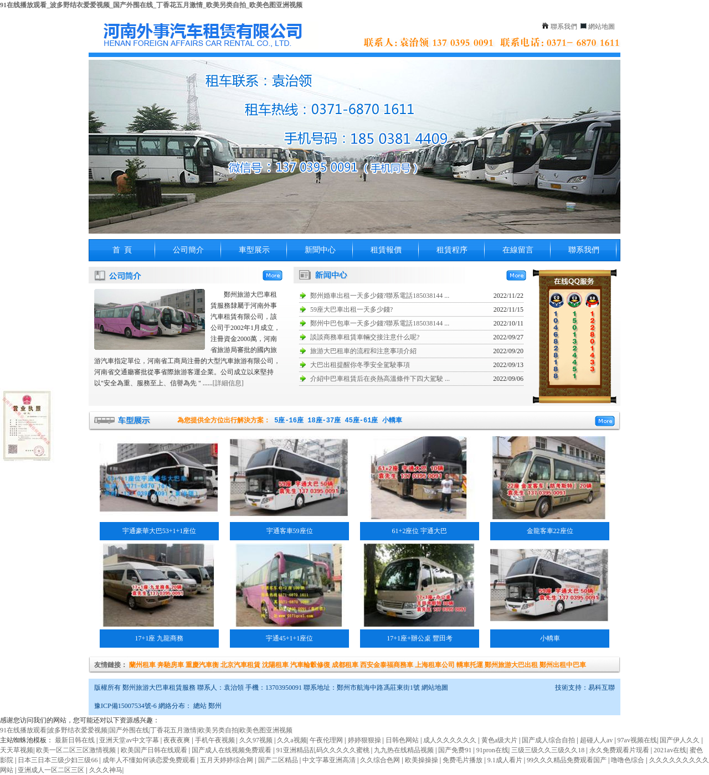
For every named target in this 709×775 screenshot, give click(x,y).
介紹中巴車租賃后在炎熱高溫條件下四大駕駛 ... (380, 379)
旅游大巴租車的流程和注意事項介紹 (363, 351)
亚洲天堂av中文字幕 (129, 740)
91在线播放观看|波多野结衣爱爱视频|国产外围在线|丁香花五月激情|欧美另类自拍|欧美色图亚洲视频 (146, 730)
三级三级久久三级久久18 (548, 750)
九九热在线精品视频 (404, 750)
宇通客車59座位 (289, 531)
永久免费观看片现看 (620, 750)
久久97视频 (256, 740)
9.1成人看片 (505, 760)
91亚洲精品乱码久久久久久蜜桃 (323, 750)
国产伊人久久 (680, 740)
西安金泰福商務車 (386, 665)
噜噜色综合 (628, 760)
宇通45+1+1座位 (290, 638)
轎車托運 (469, 665)
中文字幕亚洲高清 (329, 760)
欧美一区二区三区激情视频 (76, 750)
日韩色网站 (403, 740)
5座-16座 (289, 420)
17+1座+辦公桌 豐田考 (420, 638)
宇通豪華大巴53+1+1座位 (159, 531)
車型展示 (254, 250)
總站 (200, 706)
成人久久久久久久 (450, 740)
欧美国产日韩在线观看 (155, 750)
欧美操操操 (422, 760)
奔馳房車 (170, 665)
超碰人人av (597, 740)
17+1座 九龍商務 (159, 638)
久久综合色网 (381, 760)
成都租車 (345, 665)
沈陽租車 (275, 665)
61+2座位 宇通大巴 (420, 531)
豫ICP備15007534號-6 (125, 706)
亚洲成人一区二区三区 (52, 770)
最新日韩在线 (75, 740)
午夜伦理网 (327, 740)
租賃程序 (451, 250)
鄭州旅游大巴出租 (511, 665)
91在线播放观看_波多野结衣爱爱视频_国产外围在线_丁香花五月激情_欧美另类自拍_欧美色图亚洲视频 (151, 5)
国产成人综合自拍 (549, 740)
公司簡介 (188, 250)
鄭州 (215, 706)
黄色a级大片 (500, 740)
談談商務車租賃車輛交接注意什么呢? (364, 337)
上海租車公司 (435, 665)
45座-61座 (361, 420)
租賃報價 (386, 250)
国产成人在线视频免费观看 (232, 750)
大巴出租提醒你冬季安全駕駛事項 (360, 365)
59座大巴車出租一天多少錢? (351, 309)
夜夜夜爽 (177, 740)
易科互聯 (601, 687)
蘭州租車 (142, 665)
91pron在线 (492, 750)
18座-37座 (324, 420)
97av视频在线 (637, 740)
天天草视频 (16, 750)
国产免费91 (455, 750)
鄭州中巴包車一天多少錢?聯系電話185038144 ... (379, 323)
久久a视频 (291, 740)
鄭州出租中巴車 (563, 665)
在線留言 (517, 250)
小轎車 (392, 420)
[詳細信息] (228, 383)
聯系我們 (564, 26)
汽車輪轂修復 (310, 665)
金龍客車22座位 (550, 531)
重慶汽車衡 (202, 665)
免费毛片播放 (463, 760)
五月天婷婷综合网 (227, 760)
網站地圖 (601, 26)
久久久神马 (105, 770)
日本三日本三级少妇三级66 (58, 760)
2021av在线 (670, 750)
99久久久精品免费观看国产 (567, 760)
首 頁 (122, 250)
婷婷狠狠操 (365, 740)
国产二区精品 (279, 760)
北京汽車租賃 (240, 665)
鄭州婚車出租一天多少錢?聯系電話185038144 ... (379, 295)
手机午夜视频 (216, 740)
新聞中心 (320, 250)
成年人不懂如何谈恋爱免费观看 (149, 760)
